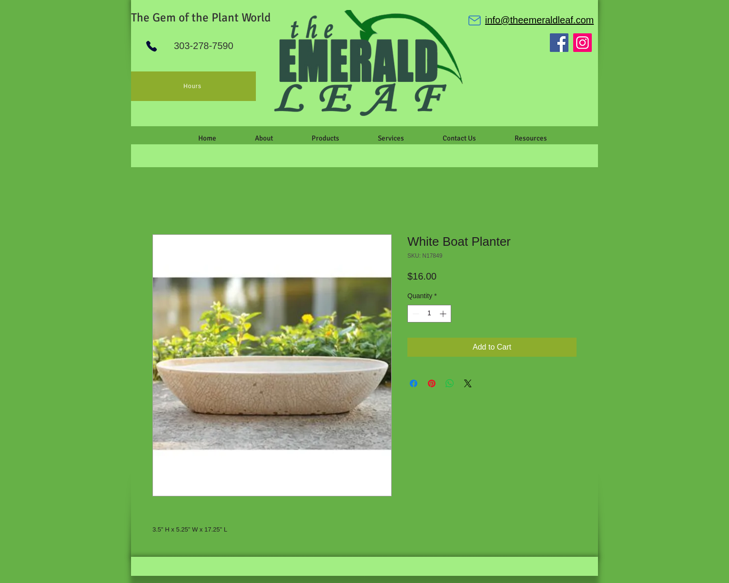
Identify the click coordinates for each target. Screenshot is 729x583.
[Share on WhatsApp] (450, 383)
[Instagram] (582, 42)
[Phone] (151, 46)
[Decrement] (415, 313)
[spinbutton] (429, 313)
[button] (263, 138)
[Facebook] (559, 42)
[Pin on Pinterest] (431, 383)
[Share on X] (468, 383)
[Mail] (474, 20)
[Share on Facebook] (413, 383)
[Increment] (444, 313)
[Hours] (193, 86)
